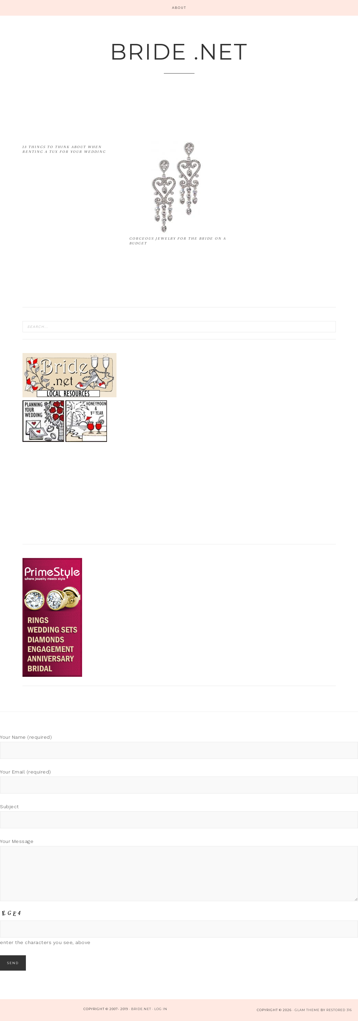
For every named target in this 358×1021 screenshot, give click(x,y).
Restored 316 (339, 1010)
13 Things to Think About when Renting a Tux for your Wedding (64, 149)
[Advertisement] (146, 119)
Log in (160, 1009)
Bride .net (179, 51)
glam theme (307, 1010)
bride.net (141, 1009)
